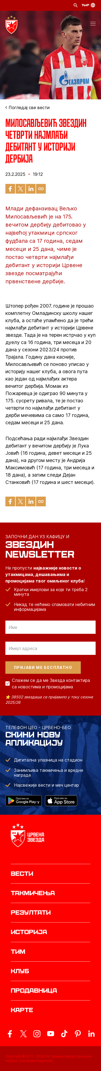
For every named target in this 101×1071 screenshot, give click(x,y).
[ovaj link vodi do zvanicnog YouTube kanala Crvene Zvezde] (50, 1033)
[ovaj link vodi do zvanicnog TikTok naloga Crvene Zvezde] (64, 1033)
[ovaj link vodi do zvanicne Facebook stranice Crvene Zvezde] (9, 1033)
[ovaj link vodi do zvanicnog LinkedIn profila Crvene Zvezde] (91, 1033)
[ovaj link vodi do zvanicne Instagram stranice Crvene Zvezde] (37, 1033)
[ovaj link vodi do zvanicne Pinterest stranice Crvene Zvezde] (78, 1033)
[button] (93, 24)
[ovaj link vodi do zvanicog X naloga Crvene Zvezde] (23, 1033)
